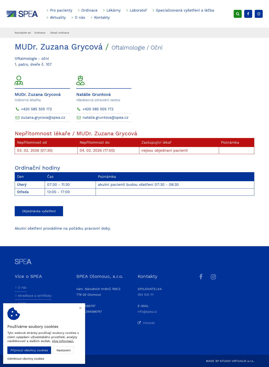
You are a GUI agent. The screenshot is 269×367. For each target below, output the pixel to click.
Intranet (146, 323)
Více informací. (63, 341)
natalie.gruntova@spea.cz (105, 117)
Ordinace (89, 10)
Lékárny (114, 10)
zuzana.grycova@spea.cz (43, 117)
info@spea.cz (147, 312)
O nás (80, 17)
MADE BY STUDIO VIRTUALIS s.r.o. (230, 361)
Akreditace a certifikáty (35, 296)
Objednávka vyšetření (39, 211)
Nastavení (64, 350)
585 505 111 (145, 295)
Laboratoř (138, 10)
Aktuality (58, 17)
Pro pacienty (61, 10)
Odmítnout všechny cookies (25, 358)
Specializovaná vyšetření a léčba (185, 10)
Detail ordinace (59, 32)
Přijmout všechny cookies (29, 350)
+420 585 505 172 (36, 109)
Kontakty (102, 17)
